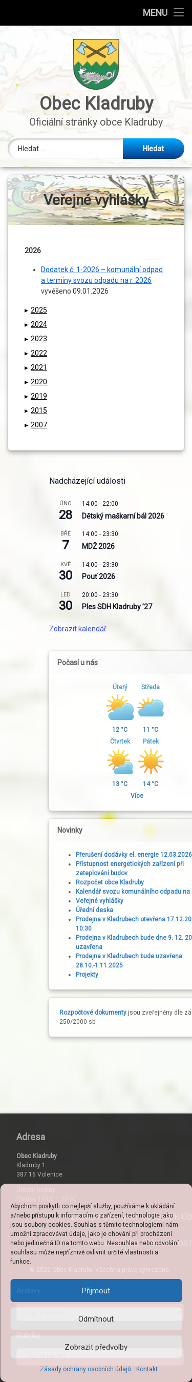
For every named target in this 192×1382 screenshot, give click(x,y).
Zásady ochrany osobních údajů (85, 1369)
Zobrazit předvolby (96, 1347)
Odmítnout (96, 1319)
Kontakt (147, 1369)
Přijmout (96, 1290)
